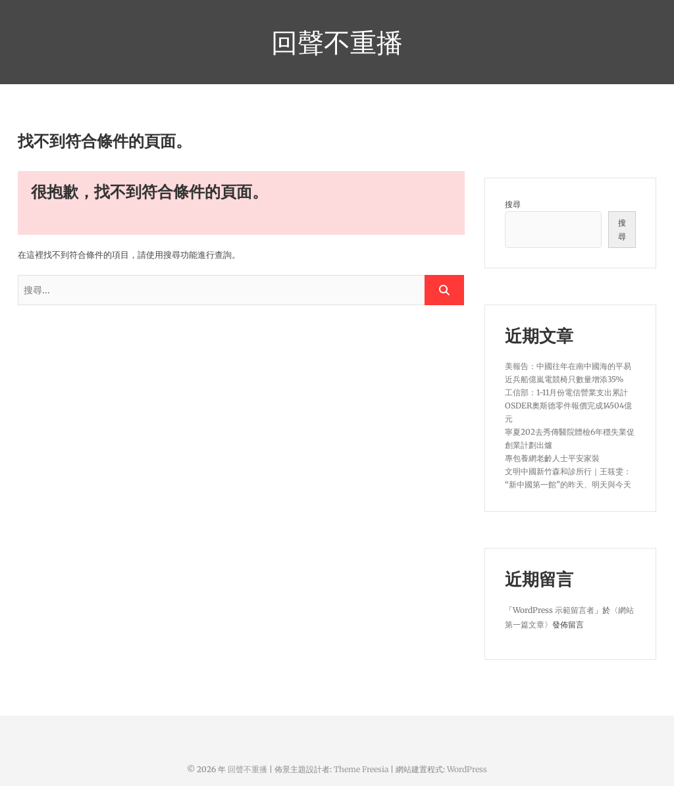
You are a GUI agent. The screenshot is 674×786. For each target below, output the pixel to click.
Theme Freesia (361, 769)
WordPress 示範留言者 (553, 610)
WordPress (467, 769)
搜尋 (513, 204)
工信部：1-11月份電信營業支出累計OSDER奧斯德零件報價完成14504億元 (568, 405)
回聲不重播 (337, 42)
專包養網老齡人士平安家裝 (552, 458)
